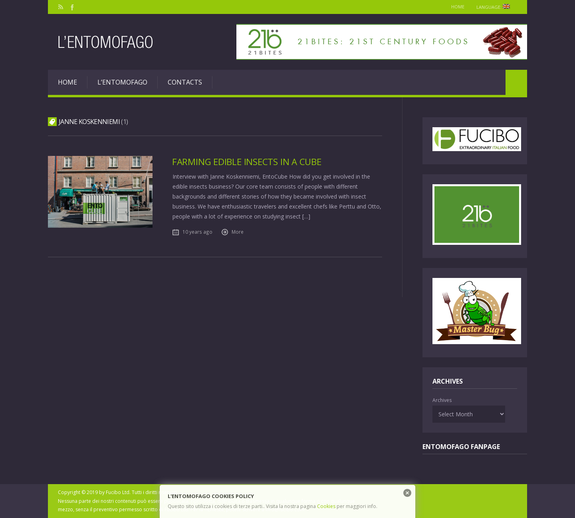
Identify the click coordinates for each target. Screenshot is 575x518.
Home (457, 7)
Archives (442, 400)
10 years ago (197, 231)
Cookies (326, 506)
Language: (495, 7)
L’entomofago (122, 82)
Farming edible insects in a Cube (246, 162)
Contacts (185, 82)
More (238, 231)
